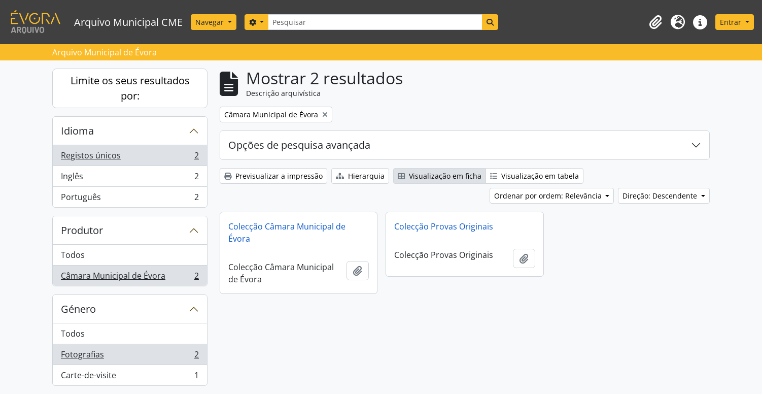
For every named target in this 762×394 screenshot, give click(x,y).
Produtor (82, 230)
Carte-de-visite (129, 377)
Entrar (731, 22)
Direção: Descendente (660, 196)
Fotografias (129, 356)
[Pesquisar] (375, 22)
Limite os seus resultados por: (130, 88)
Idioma (77, 131)
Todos (73, 254)
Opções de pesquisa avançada (299, 145)
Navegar (210, 22)
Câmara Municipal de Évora (129, 278)
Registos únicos (129, 157)
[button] (655, 22)
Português (129, 199)
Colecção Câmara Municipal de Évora (286, 232)
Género (78, 309)
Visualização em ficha (439, 176)
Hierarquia (360, 176)
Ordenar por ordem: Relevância (549, 196)
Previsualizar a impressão (273, 176)
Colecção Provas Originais (443, 226)
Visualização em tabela (534, 176)
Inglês (129, 178)
